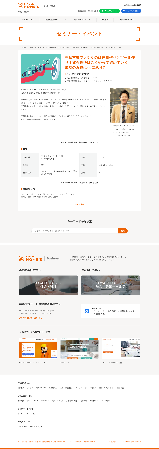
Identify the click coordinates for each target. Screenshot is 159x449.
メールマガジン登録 (132, 11)
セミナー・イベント (82, 20)
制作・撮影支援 (57, 401)
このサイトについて (29, 442)
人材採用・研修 (71, 401)
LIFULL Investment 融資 (112, 363)
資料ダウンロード (127, 20)
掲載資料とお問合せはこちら (30, 318)
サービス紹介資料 (36, 427)
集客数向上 (53, 388)
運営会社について (89, 442)
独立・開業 (120, 388)
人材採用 (93, 388)
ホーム (20, 442)
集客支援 (21, 401)
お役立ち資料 (22, 427)
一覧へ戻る (79, 204)
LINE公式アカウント (110, 11)
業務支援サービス (52, 20)
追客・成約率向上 (66, 388)
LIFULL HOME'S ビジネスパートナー (33, 363)
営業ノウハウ (41, 388)
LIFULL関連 (106, 401)
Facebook (97, 308)
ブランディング (32, 401)
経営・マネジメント (106, 388)
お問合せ (40, 442)
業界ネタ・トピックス (25, 388)
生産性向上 (94, 401)
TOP (24, 47)
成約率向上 (45, 401)
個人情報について (56, 442)
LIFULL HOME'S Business (48, 285)
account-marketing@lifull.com (43, 197)
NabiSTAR (65, 363)
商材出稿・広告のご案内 (132, 5)
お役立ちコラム (28, 20)
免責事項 (47, 442)
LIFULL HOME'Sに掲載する (73, 442)
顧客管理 (84, 401)
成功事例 (104, 20)
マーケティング (81, 388)
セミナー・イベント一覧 (26, 414)
